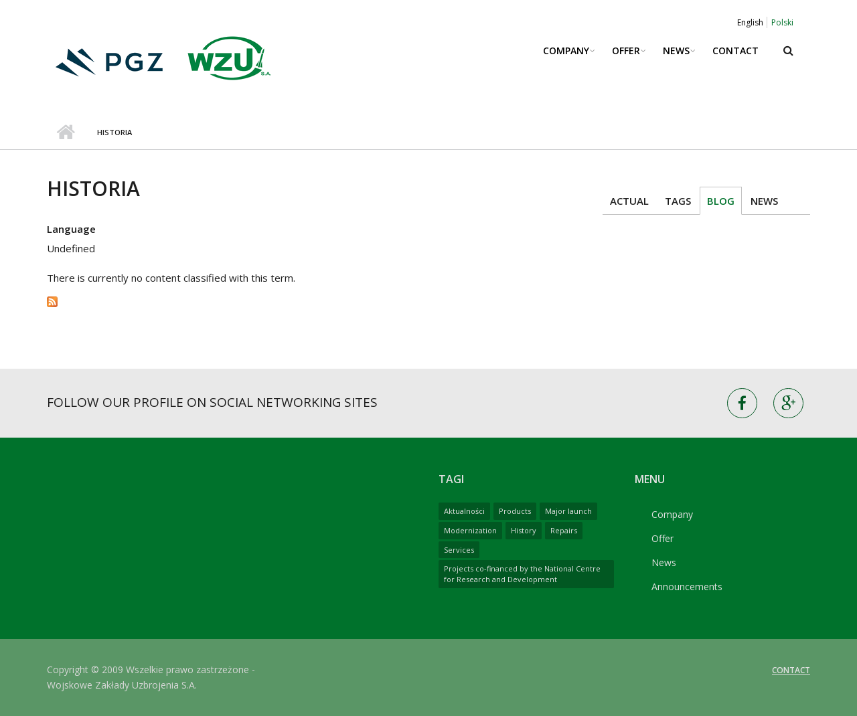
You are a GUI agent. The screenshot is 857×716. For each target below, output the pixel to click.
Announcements (686, 586)
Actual (629, 200)
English (750, 22)
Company (566, 50)
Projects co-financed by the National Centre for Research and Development (522, 573)
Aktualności (464, 511)
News (676, 50)
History (523, 530)
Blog (720, 200)
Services (459, 550)
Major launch (568, 511)
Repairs (563, 530)
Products (515, 511)
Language (71, 229)
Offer (626, 50)
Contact (735, 50)
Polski (782, 22)
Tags (678, 200)
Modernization (470, 530)
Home (65, 132)
